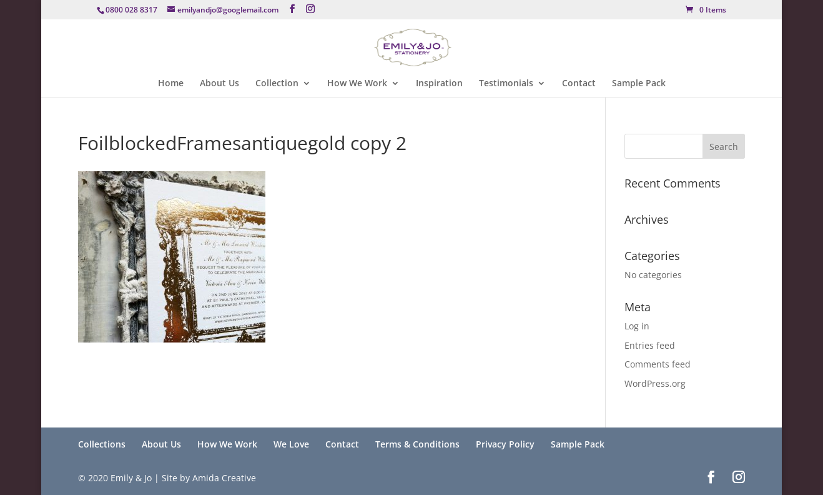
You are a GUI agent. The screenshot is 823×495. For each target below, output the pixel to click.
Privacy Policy (505, 444)
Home (171, 84)
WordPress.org (655, 383)
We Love (291, 444)
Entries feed (649, 345)
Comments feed (657, 364)
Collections (102, 444)
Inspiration (439, 84)
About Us (219, 84)
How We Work (357, 84)
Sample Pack (639, 84)
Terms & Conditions (417, 444)
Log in (636, 326)
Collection (276, 84)
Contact (579, 84)
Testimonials (506, 84)
